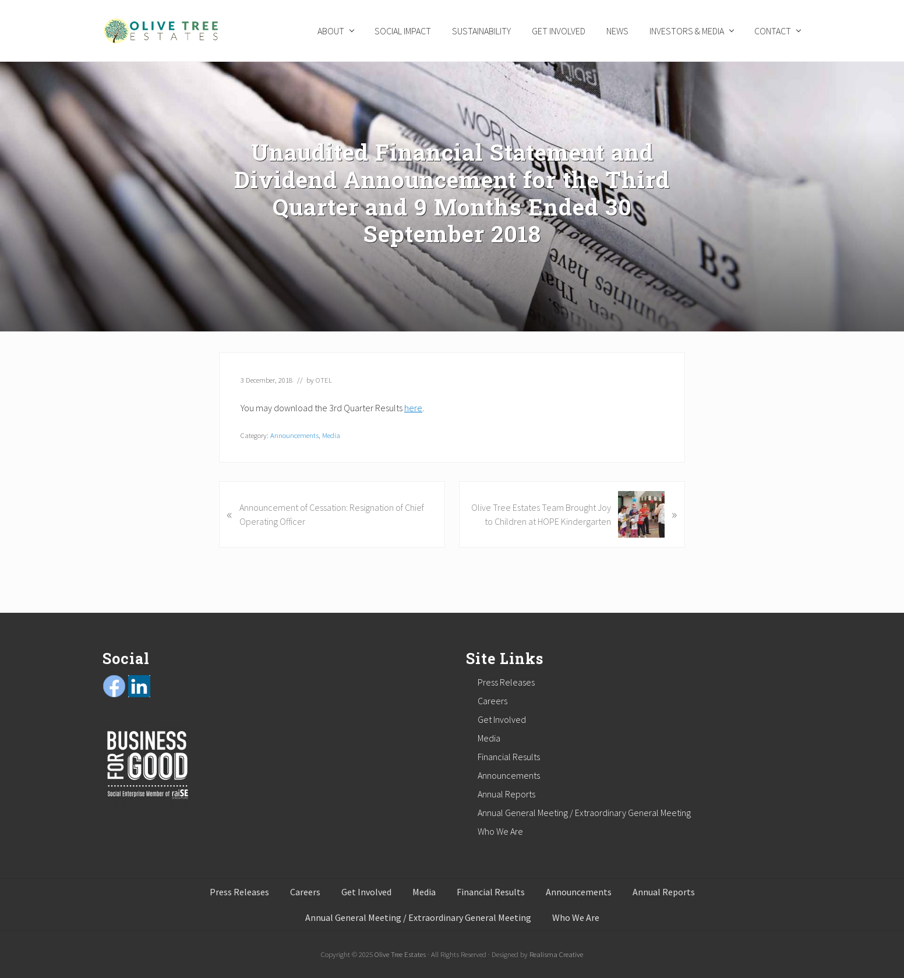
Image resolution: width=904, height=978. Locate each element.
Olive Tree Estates (400, 954)
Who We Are (500, 831)
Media (331, 435)
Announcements (294, 435)
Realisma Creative (556, 954)
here (413, 408)
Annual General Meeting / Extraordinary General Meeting (584, 812)
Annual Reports (506, 794)
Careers (492, 701)
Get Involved (502, 719)
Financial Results (509, 756)
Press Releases (506, 682)
